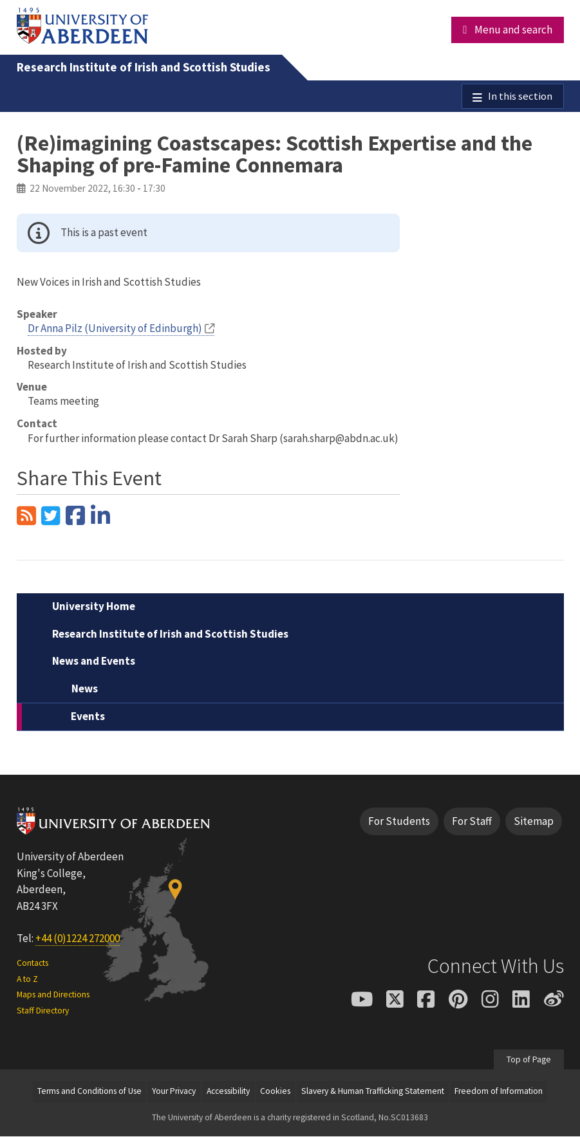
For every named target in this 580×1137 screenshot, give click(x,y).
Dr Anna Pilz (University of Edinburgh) (115, 329)
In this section (520, 96)
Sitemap (534, 822)
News (84, 689)
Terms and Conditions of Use (89, 1092)
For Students (399, 822)
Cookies (275, 1092)
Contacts (32, 964)
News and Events (93, 662)
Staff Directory (43, 1011)
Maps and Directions (53, 995)
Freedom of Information (498, 1092)
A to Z (27, 979)
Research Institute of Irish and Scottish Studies (143, 67)
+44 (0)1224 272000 (77, 939)
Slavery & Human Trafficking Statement (372, 1092)
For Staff (472, 822)
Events (88, 717)
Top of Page (529, 1060)
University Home (93, 607)
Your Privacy (174, 1092)
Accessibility (228, 1092)
